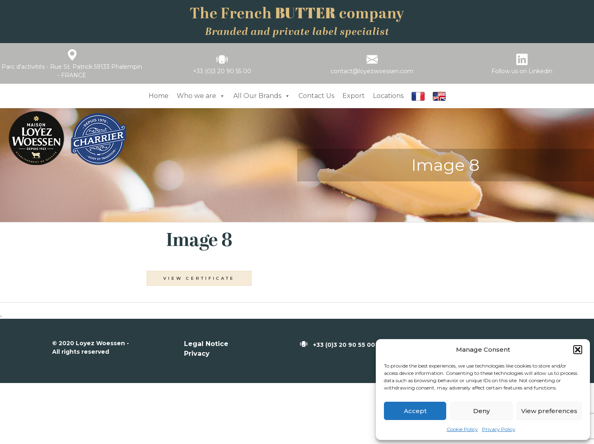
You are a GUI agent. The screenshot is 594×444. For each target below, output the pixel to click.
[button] (578, 350)
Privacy (197, 353)
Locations (388, 96)
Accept (415, 411)
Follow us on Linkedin (521, 71)
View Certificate (199, 278)
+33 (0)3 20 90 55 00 (222, 71)
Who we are (201, 96)
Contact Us (316, 96)
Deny (481, 411)
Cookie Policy (462, 429)
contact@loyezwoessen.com (372, 71)
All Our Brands (261, 96)
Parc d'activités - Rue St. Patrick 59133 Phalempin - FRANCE (72, 71)
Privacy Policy (498, 429)
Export (353, 96)
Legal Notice (206, 344)
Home (159, 96)
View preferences (549, 411)
